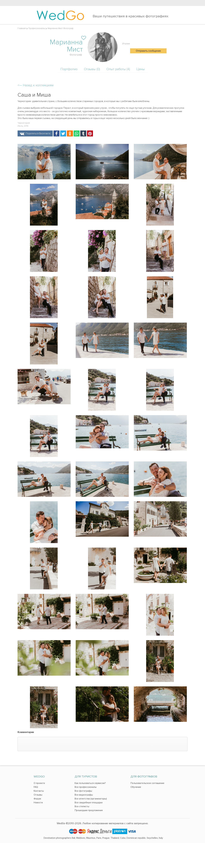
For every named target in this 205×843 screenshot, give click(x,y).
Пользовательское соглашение (147, 783)
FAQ (36, 787)
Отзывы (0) (92, 69)
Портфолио (68, 69)
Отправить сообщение (148, 51)
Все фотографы (83, 790)
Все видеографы (84, 794)
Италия (126, 43)
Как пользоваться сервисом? (90, 783)
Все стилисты (82, 806)
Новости (38, 802)
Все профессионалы (86, 787)
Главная (22, 28)
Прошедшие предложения (89, 810)
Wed (60, 15)
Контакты (39, 790)
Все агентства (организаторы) (91, 798)
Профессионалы (36, 28)
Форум (37, 798)
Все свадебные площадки (88, 802)
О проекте (39, 783)
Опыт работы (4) (118, 69)
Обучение (136, 787)
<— (35, 85)
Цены (140, 69)
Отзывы (38, 794)
